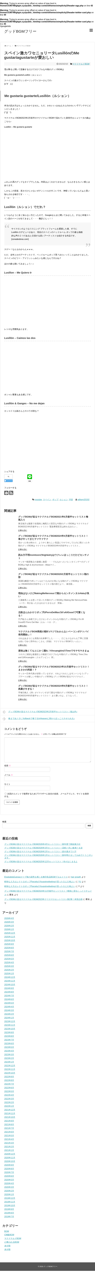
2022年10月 (9, 1073)
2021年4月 (9, 1139)
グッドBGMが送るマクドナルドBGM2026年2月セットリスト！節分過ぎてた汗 (40, 851)
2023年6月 (9, 1043)
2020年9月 (9, 1165)
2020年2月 (9, 1191)
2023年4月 (9, 1051)
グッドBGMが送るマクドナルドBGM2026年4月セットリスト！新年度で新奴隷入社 (42, 844)
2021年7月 (9, 1128)
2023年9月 (9, 1032)
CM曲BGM (9, 1235)
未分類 (7, 1246)
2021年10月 (9, 1117)
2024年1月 (9, 1018)
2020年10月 (9, 1161)
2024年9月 (9, 988)
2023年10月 (9, 1029)
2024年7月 (9, 996)
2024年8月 (9, 992)
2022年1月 (9, 1106)
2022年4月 (9, 1095)
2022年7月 (9, 1084)
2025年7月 (9, 951)
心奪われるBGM (11, 1242)
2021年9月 (9, 1121)
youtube (38, 499)
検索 (4, 822)
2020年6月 (9, 1176)
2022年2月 (9, 1102)
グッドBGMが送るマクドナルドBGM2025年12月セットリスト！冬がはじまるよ (41, 861)
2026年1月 (9, 929)
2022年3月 (9, 1099)
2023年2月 (9, 1058)
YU (79, 882)
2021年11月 (9, 1113)
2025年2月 (9, 970)
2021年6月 (9, 1132)
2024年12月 (9, 977)
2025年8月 (9, 948)
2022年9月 (9, 1077)
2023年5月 (9, 1047)
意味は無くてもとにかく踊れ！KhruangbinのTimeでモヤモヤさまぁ (53, 650)
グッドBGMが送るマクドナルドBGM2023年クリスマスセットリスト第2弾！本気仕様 (43, 899)
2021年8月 (9, 1124)
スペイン (47, 499)
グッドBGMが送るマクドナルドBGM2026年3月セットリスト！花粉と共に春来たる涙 (43, 848)
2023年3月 (9, 1054)
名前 (7, 765)
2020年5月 (9, 1180)
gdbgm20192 (83, 499)
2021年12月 (9, 1110)
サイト (7, 784)
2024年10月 (9, 985)
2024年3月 (9, 1010)
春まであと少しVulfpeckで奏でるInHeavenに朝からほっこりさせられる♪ (38, 719)
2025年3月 (9, 966)
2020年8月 (9, 1169)
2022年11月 (9, 1069)
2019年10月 (9, 1205)
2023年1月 (9, 1062)
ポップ (55, 499)
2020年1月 (9, 1194)
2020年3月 (9, 1187)
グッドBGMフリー (20, 31)
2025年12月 (9, 933)
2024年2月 (9, 1014)
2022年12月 (9, 1066)
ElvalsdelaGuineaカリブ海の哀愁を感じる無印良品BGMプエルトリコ (36, 877)
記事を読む (22, 530)
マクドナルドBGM (81, 64)
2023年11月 (9, 1025)
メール (8, 775)
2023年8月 (9, 1036)
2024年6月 (9, 999)
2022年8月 (9, 1080)
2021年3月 (9, 1143)
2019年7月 (9, 1216)
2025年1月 (9, 973)
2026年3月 (9, 922)
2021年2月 (9, 1147)
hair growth (76, 877)
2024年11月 (9, 981)
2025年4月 (9, 962)
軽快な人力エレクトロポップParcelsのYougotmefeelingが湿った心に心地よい (39, 882)
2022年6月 (9, 1088)
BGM (6, 1231)
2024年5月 (9, 1003)
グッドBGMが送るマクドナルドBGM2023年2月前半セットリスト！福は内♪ (39, 712)
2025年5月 (9, 959)
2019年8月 (9, 1213)
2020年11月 (9, 1158)
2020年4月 (9, 1183)
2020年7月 (9, 1172)
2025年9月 (9, 944)
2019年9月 (9, 1209)
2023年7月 (9, 1040)
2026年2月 (9, 926)
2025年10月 (9, 940)
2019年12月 (9, 1198)
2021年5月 (9, 1135)
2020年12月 (9, 1154)
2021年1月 (9, 1150)
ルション (64, 499)
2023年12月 (9, 1021)
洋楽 (71, 499)
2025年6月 (9, 955)
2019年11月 (9, 1202)
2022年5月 (9, 1091)
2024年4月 (9, 1007)
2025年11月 (9, 937)
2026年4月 (9, 918)
